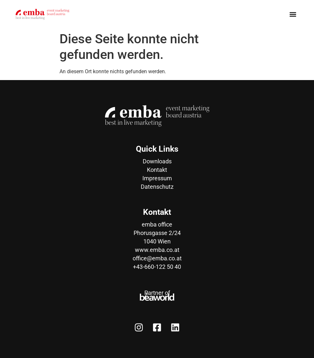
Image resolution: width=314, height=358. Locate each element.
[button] (293, 14)
